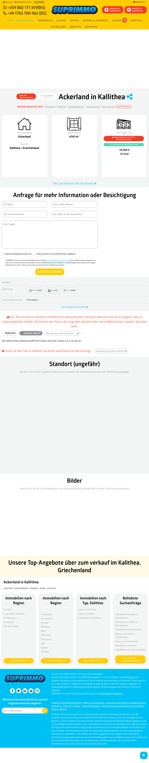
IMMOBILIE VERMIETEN (135, 9)
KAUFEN (61, 20)
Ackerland (50, 106)
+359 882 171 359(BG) (26, 7)
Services (136, 20)
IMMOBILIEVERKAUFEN (112, 9)
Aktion (119, 20)
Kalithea (61, 106)
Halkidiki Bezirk (76, 106)
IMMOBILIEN (45, 20)
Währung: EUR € (23, 2)
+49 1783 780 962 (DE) (27, 13)
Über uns (75, 27)
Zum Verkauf (108, 106)
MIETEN (74, 20)
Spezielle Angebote (96, 20)
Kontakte (91, 27)
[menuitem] (92, 27)
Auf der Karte (124, 107)
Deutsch (8, 2)
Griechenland (93, 106)
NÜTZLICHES (58, 27)
